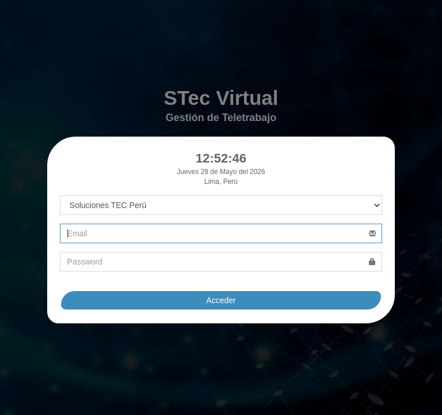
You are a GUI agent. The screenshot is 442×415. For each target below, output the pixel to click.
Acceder (220, 300)
